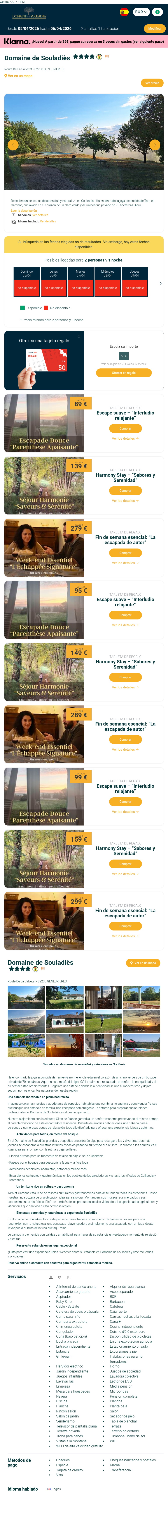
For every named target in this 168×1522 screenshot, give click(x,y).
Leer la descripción (24, 210)
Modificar (154, 28)
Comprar (125, 428)
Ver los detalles (125, 438)
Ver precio (152, 83)
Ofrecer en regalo (124, 373)
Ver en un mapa (18, 76)
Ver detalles (40, 215)
